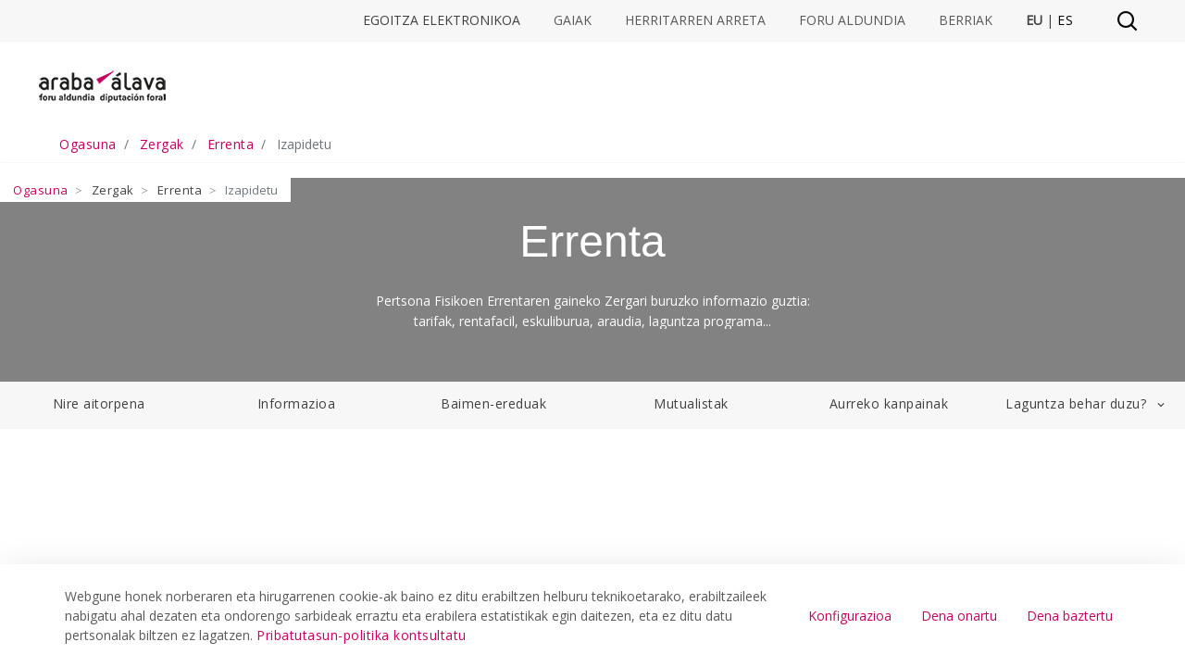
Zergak (113, 190)
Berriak (965, 20)
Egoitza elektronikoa (441, 20)
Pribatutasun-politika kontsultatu (361, 635)
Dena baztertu (1070, 615)
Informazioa (296, 403)
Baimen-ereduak (493, 403)
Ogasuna (41, 190)
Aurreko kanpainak (889, 403)
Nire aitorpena (99, 403)
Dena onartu (959, 615)
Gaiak (573, 20)
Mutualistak (691, 403)
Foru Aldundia (852, 20)
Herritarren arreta (695, 20)
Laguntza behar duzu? (1086, 403)
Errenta (180, 190)
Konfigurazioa (850, 615)
